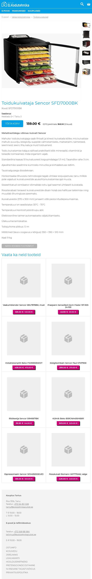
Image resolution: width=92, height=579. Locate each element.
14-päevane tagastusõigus (20, 569)
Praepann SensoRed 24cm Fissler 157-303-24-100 (68, 306)
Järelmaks (12, 555)
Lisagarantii (13, 558)
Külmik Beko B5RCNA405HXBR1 (68, 418)
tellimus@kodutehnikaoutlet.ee (21, 534)
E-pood (6, 11)
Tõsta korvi (12, 123)
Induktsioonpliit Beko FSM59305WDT (23, 363)
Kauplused (34, 11)
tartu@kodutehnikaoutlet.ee (19, 507)
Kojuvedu (11, 551)
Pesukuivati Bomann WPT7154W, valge (68, 474)
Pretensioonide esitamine (20, 565)
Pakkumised (19, 11)
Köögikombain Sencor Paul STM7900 (68, 363)
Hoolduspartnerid (17, 562)
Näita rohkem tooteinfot (19, 246)
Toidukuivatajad (40, 17)
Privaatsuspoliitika (17, 572)
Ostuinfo (11, 547)
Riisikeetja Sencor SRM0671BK (24, 418)
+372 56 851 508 (21, 504)
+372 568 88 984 (22, 531)
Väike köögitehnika (21, 17)
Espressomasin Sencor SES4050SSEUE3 (23, 474)
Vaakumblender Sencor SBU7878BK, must (24, 305)
